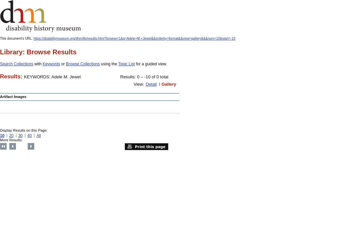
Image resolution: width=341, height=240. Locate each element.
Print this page (147, 146)
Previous (12, 146)
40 (29, 135)
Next (31, 146)
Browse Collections (83, 64)
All (38, 135)
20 (11, 135)
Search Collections (16, 64)
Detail (151, 84)
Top (3, 146)
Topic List (126, 64)
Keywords (51, 64)
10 (2, 135)
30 (20, 135)
